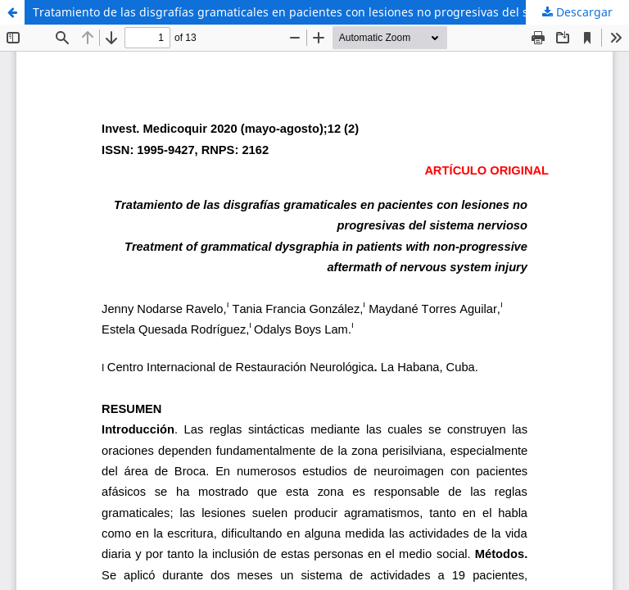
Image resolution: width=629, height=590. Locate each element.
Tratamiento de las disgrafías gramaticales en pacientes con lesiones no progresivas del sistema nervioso (324, 12)
